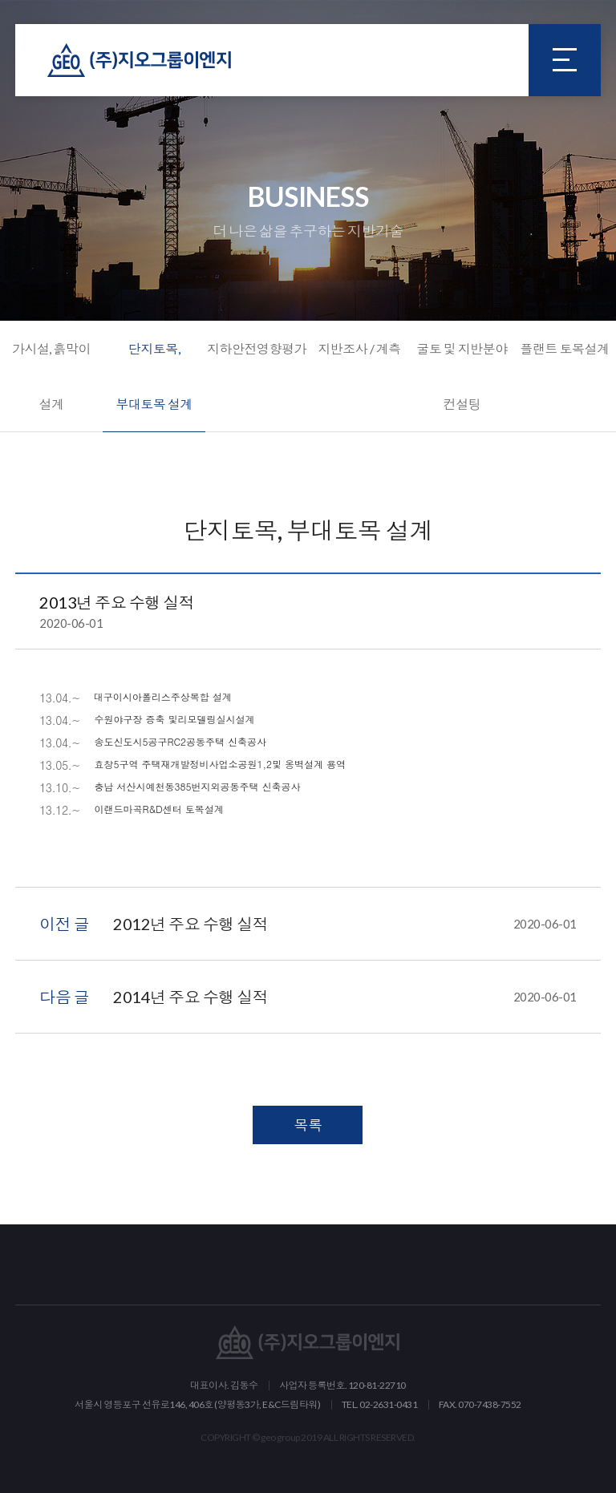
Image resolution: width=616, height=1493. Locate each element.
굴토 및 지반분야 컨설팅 (462, 376)
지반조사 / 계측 (359, 348)
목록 (308, 1125)
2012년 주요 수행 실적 (345, 924)
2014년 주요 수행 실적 (345, 997)
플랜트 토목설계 (564, 348)
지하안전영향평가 (256, 348)
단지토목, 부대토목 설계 (154, 376)
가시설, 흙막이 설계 (51, 376)
